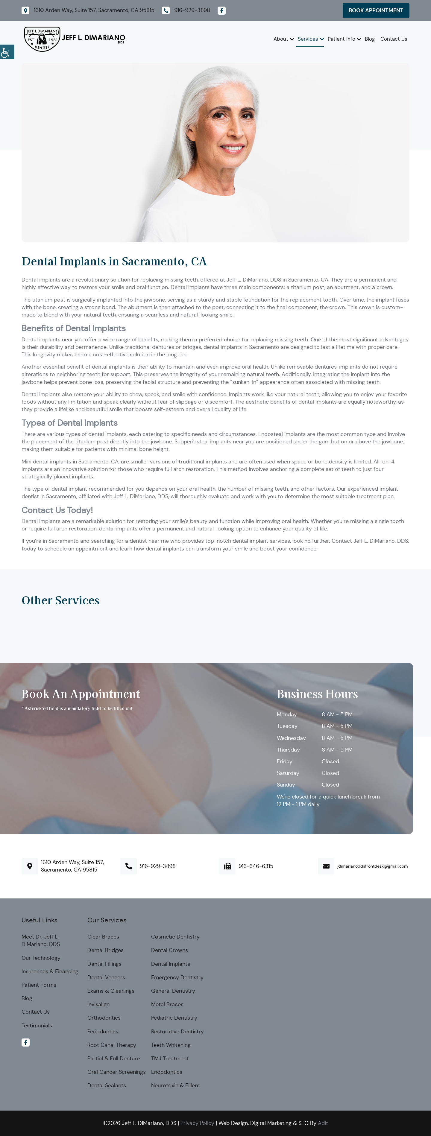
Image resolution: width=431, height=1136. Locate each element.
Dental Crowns (169, 950)
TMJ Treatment (170, 1058)
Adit (323, 1123)
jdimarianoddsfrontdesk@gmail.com (372, 866)
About (281, 39)
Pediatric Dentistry (174, 1018)
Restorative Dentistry (177, 1031)
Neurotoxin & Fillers (175, 1085)
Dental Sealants (106, 1085)
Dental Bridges (105, 950)
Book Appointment (376, 10)
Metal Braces (167, 1004)
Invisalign (98, 1004)
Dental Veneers (106, 977)
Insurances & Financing (50, 971)
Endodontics (166, 1072)
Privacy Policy (197, 1123)
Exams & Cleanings (110, 991)
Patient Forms (39, 985)
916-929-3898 (158, 866)
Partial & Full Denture (113, 1058)
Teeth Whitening (171, 1045)
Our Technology (41, 958)
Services (308, 39)
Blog (370, 39)
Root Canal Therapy (111, 1045)
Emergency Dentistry (177, 977)
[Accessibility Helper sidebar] (7, 51)
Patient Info (341, 39)
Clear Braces (103, 936)
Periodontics (102, 1031)
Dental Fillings (104, 964)
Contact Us (393, 39)
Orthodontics (104, 1018)
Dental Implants (170, 964)
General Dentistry (173, 991)
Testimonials (37, 1025)
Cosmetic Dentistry (175, 936)
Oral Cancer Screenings (116, 1072)
